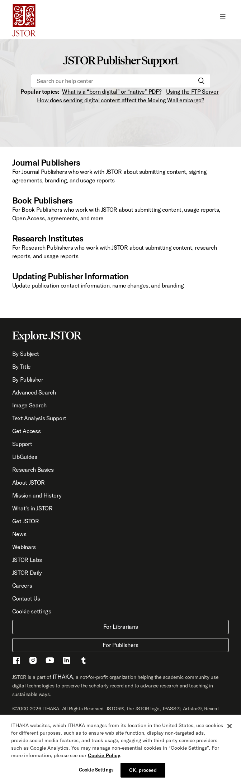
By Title (21, 366)
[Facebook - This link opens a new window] (16, 661)
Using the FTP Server (192, 91)
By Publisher (27, 379)
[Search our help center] (120, 81)
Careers (22, 585)
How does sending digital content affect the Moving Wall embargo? (120, 100)
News (19, 534)
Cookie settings (31, 611)
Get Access (26, 431)
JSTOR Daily (27, 572)
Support (22, 443)
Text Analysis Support (39, 418)
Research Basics (33, 469)
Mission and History (37, 495)
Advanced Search (34, 392)
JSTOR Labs (27, 559)
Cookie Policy (104, 758)
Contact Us (26, 598)
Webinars (24, 546)
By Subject (25, 353)
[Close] (229, 729)
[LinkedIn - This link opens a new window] (66, 661)
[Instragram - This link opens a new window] (33, 661)
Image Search (29, 405)
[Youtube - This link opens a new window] (50, 661)
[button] (223, 16)
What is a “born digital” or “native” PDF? (111, 91)
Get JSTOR (25, 521)
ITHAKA (63, 676)
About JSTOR (28, 482)
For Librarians (120, 626)
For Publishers (120, 644)
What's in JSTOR (32, 508)
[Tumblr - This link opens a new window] (83, 661)
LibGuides (24, 456)
